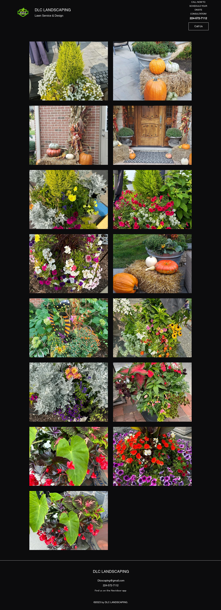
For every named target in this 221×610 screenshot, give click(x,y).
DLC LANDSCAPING (53, 10)
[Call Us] (199, 26)
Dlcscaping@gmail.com (111, 580)
